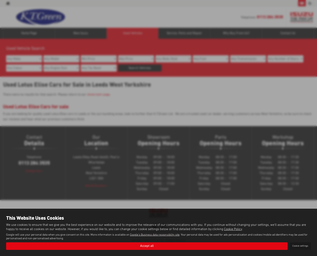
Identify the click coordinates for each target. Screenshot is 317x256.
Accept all (147, 246)
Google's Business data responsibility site (155, 234)
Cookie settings (300, 246)
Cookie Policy (233, 229)
